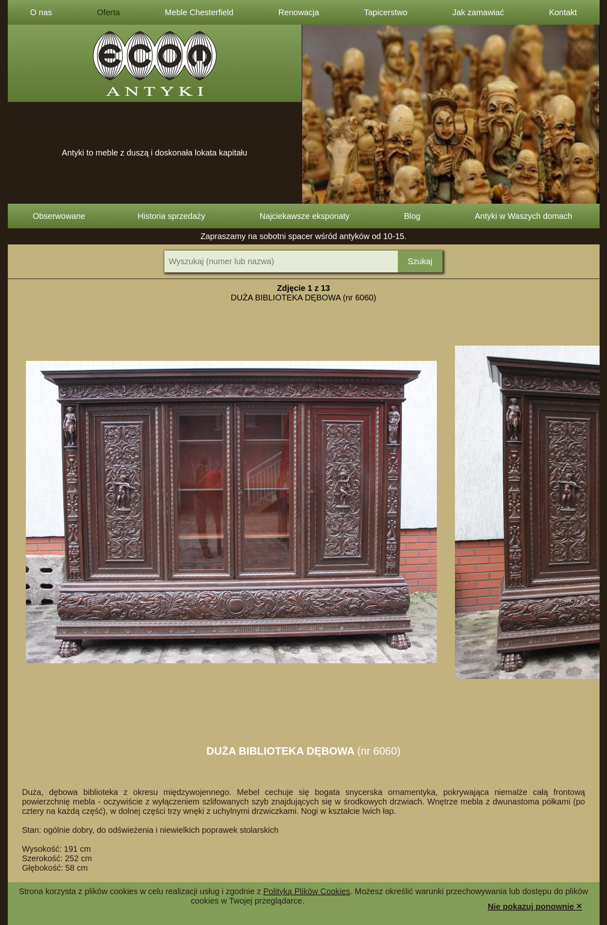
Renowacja (298, 12)
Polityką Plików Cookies (306, 891)
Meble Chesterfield (199, 12)
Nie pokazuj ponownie (535, 905)
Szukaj (420, 261)
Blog (412, 216)
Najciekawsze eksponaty (305, 216)
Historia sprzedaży (171, 216)
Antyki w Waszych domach (523, 216)
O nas (41, 12)
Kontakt (563, 12)
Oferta (108, 12)
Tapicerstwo (386, 12)
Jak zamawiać (478, 12)
